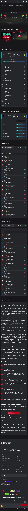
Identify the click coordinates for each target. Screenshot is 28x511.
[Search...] (20, 1)
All (2, 153)
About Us (18, 462)
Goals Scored (5, 133)
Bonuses (4, 456)
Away (10, 153)
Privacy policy (19, 467)
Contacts (18, 460)
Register (7, 37)
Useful (17, 509)
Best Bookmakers (6, 458)
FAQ (17, 458)
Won (3, 124)
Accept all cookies (24, 504)
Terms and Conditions (21, 465)
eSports (4, 467)
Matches (10, 509)
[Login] (23, 1)
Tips (3, 464)
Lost (3, 130)
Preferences (24, 506)
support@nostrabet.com (6, 484)
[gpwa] (12, 491)
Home (6, 153)
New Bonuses (24, 509)
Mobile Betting (5, 465)
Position (4, 121)
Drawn (4, 127)
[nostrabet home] (6, 443)
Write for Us (18, 464)
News (17, 456)
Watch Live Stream (14, 413)
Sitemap (17, 469)
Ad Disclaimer (19, 471)
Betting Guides (5, 469)
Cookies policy (8, 506)
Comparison (5, 462)
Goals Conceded (6, 136)
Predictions (4, 509)
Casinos (4, 460)
